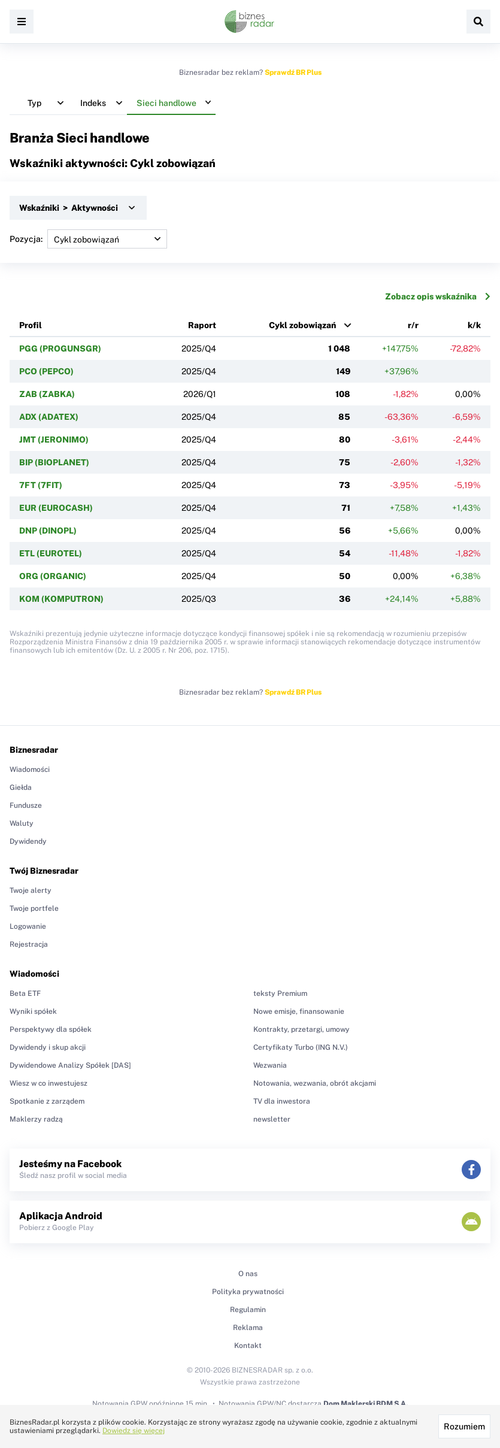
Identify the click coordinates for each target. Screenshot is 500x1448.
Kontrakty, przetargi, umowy (301, 1029)
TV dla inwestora (281, 1101)
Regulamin (248, 1309)
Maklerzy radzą (36, 1119)
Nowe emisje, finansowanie (298, 1011)
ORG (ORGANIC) (52, 576)
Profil (30, 325)
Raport (202, 325)
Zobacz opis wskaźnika (437, 296)
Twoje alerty (30, 890)
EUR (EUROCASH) (56, 508)
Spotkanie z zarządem (47, 1101)
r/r (413, 325)
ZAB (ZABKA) (47, 394)
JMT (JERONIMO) (54, 439)
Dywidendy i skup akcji (48, 1047)
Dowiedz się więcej (133, 1430)
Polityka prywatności (248, 1292)
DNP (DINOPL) (48, 530)
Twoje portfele (34, 908)
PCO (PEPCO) (46, 371)
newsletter (271, 1119)
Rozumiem (464, 1426)
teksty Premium (280, 993)
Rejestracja (29, 944)
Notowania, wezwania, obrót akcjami (314, 1083)
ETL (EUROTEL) (50, 553)
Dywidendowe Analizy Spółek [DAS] (70, 1065)
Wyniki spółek (33, 1011)
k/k (474, 325)
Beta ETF (25, 993)
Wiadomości (30, 769)
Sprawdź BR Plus (293, 72)
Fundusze (26, 805)
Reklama (248, 1327)
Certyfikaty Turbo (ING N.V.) (300, 1047)
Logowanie (28, 926)
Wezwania (270, 1065)
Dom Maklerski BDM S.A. (365, 1403)
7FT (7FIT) (40, 485)
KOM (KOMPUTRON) (61, 599)
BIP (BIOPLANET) (54, 462)
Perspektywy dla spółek (51, 1029)
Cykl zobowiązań (302, 325)
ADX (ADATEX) (48, 417)
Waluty (22, 823)
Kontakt (248, 1345)
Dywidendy (28, 841)
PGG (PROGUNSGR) (60, 348)
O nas (247, 1274)
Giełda (21, 787)
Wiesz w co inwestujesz (48, 1083)
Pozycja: (88, 239)
